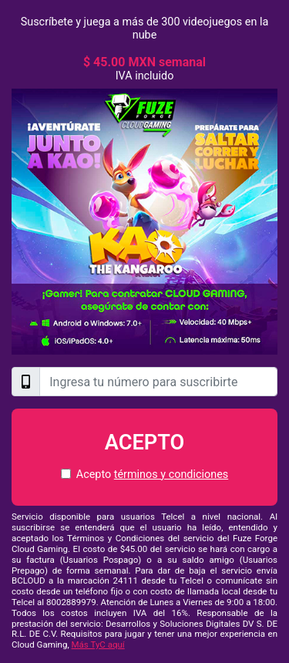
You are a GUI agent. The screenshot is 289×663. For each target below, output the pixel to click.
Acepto (145, 442)
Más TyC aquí (98, 644)
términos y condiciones (171, 474)
